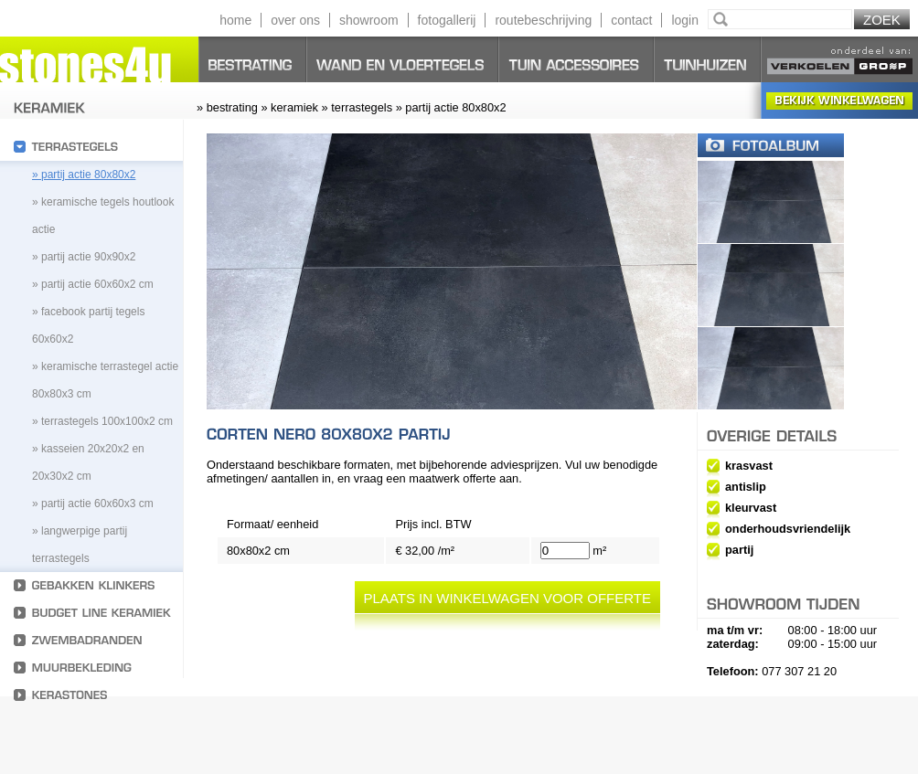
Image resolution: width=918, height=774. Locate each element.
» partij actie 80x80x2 (83, 174)
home (235, 20)
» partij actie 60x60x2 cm (93, 284)
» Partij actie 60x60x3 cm (93, 503)
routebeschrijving (543, 20)
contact (631, 20)
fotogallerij (447, 20)
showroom (369, 20)
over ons (295, 20)
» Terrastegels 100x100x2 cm (102, 421)
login (685, 20)
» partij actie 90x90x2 (83, 256)
